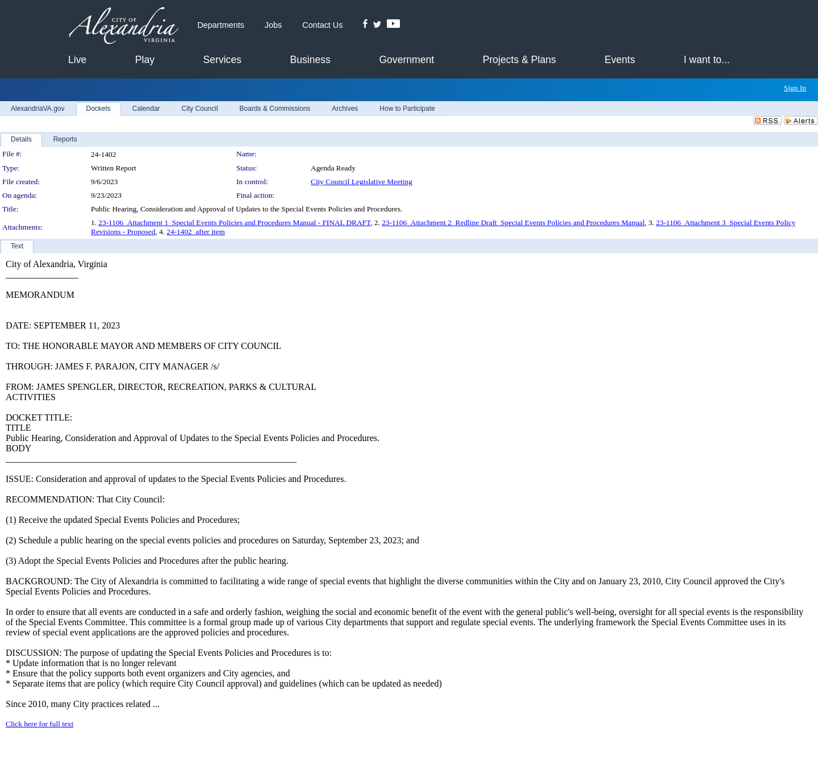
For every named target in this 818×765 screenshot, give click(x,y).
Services (222, 59)
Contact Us (322, 25)
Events (619, 59)
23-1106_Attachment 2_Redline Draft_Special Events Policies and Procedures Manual (513, 222)
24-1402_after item (195, 231)
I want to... (707, 59)
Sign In (795, 88)
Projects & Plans (519, 59)
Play (145, 59)
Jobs (273, 25)
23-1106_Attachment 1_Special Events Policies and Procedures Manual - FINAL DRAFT (234, 222)
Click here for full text (39, 724)
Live (77, 59)
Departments (220, 25)
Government (406, 59)
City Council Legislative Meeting (361, 181)
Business (310, 59)
